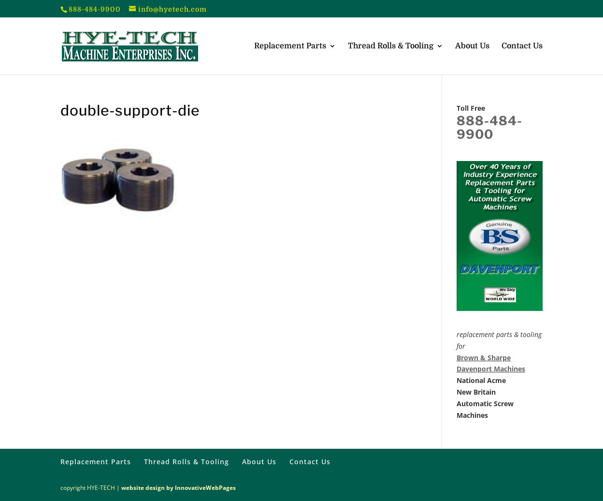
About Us (472, 46)
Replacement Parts (290, 46)
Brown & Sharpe (484, 357)
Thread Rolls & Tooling (390, 46)
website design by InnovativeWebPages (178, 488)
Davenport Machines (491, 368)
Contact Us (522, 46)
